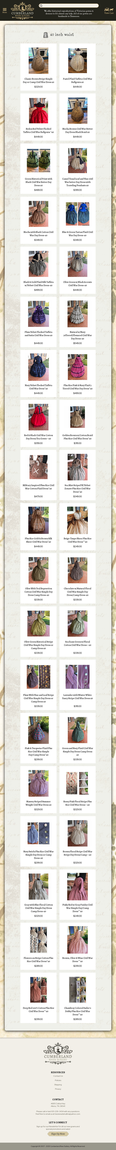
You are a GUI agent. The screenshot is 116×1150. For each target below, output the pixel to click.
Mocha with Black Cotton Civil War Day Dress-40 (38, 234)
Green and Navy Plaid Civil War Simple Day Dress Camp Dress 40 (77, 751)
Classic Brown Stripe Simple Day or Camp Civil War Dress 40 (38, 80)
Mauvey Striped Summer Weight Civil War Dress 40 (38, 803)
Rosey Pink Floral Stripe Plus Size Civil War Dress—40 (77, 803)
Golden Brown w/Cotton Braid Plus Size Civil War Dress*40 (77, 437)
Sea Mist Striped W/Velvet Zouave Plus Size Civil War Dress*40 (78, 488)
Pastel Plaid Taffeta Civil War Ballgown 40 (77, 80)
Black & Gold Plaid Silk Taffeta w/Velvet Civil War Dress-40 (39, 284)
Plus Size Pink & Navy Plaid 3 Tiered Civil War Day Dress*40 (77, 387)
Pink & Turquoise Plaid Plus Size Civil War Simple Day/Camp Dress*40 (38, 751)
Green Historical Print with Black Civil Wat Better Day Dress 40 (38, 182)
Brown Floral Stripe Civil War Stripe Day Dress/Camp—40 (77, 853)
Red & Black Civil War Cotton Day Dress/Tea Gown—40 (38, 437)
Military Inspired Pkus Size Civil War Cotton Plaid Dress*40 (38, 487)
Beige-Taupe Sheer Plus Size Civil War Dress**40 (77, 540)
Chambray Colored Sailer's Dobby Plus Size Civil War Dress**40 (77, 1011)
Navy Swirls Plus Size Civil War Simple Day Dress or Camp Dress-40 (38, 855)
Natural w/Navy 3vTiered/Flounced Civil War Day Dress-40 (77, 335)
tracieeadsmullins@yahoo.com (67, 1114)
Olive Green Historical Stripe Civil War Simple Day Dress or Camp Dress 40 (38, 645)
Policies (58, 1080)
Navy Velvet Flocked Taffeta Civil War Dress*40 (38, 387)
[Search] (71, 5)
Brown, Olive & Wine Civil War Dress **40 (77, 959)
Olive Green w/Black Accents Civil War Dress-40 (77, 284)
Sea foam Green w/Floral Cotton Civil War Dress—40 (77, 643)
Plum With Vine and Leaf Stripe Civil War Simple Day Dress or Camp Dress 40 (38, 698)
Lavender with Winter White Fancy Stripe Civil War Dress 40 (77, 696)
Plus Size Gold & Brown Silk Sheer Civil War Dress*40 (38, 540)
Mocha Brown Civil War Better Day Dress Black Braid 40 (77, 130)
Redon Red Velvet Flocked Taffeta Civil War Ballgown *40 (38, 130)
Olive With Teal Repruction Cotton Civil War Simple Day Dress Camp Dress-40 (38, 592)
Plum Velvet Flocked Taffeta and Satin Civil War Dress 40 (38, 334)
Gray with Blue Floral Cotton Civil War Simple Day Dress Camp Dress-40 (38, 908)
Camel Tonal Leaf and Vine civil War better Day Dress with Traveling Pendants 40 (77, 182)
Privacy (58, 1089)
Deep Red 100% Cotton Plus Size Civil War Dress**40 (38, 1009)
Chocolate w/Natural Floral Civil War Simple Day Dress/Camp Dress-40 (77, 592)
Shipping (58, 1085)
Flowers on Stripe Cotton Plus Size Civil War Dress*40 (38, 959)
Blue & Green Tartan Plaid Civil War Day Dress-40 (77, 234)
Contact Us (58, 1076)
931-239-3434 (57, 1111)
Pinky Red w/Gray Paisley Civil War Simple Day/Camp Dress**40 (77, 908)
